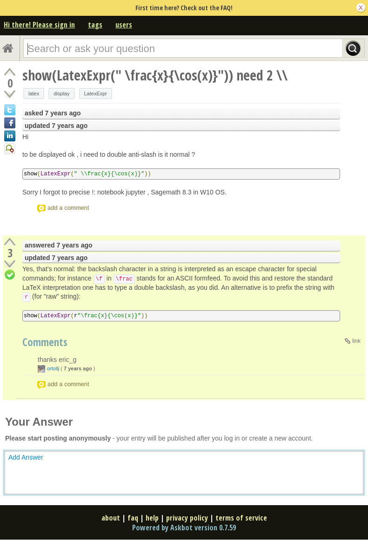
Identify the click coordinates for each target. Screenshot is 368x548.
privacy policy (187, 518)
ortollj (53, 368)
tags (95, 25)
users (123, 25)
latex (33, 93)
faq (132, 518)
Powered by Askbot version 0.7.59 (184, 527)
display (61, 93)
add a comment (68, 207)
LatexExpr (95, 93)
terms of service (241, 518)
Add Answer (25, 457)
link (356, 341)
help (152, 518)
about (110, 518)
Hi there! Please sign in (39, 25)
